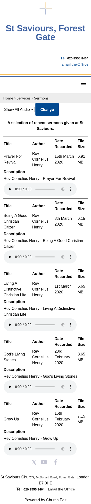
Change (47, 109)
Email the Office (61, 489)
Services (24, 98)
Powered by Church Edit (45, 500)
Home (8, 98)
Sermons (41, 98)
